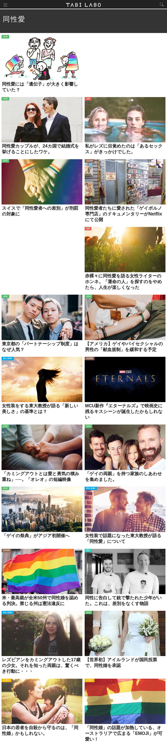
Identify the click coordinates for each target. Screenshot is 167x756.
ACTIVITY (6, 681)
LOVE (88, 99)
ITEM (88, 551)
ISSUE (5, 37)
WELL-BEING (7, 359)
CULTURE (89, 161)
